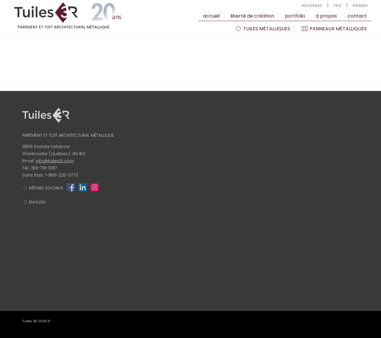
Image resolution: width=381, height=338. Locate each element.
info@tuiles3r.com (55, 161)
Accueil (211, 15)
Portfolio (295, 15)
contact (357, 15)
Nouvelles (312, 5)
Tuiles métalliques (262, 28)
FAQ (337, 5)
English (360, 5)
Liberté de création (252, 15)
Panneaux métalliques (334, 28)
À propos (326, 15)
